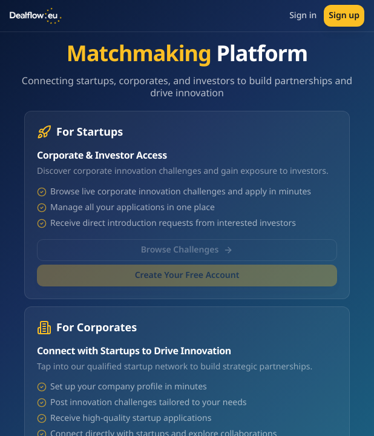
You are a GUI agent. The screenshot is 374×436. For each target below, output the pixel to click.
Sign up (344, 15)
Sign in (303, 15)
